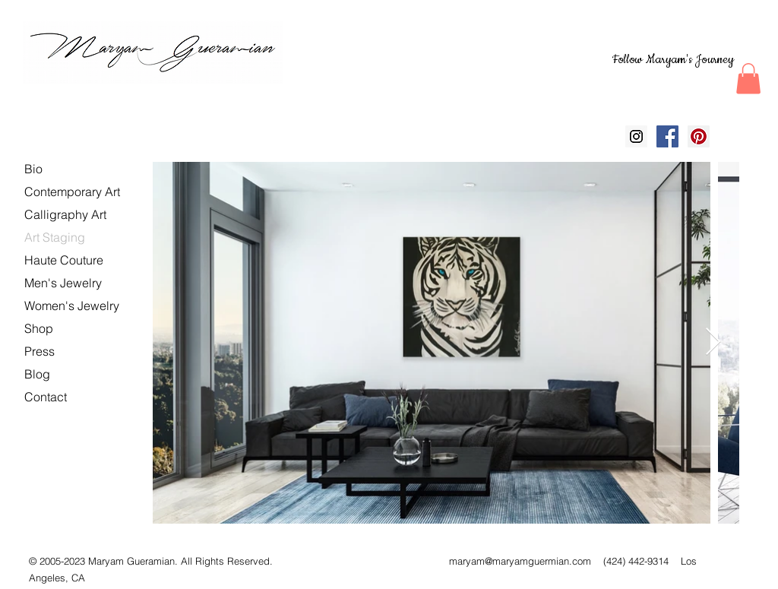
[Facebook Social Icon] (667, 136)
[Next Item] (713, 342)
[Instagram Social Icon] (636, 136)
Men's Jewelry (63, 282)
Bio (33, 168)
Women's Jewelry (71, 305)
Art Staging (54, 237)
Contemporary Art (72, 191)
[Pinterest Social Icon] (699, 136)
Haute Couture (63, 260)
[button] (748, 78)
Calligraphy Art (65, 214)
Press (39, 351)
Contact (45, 396)
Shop (38, 328)
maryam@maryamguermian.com (520, 561)
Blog (37, 374)
